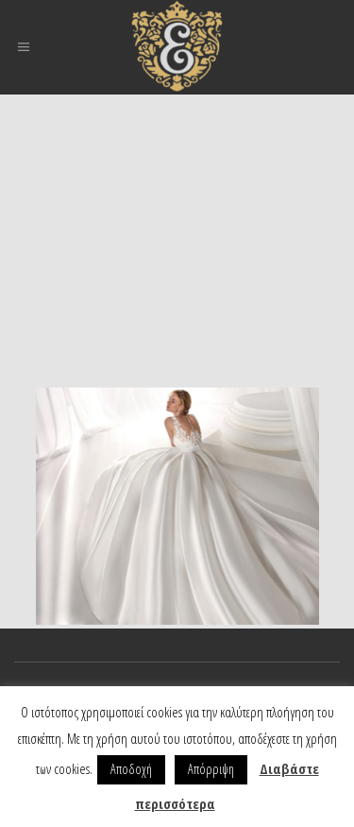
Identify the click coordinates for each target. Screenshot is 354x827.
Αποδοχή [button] (131, 769)
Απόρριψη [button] (211, 769)
